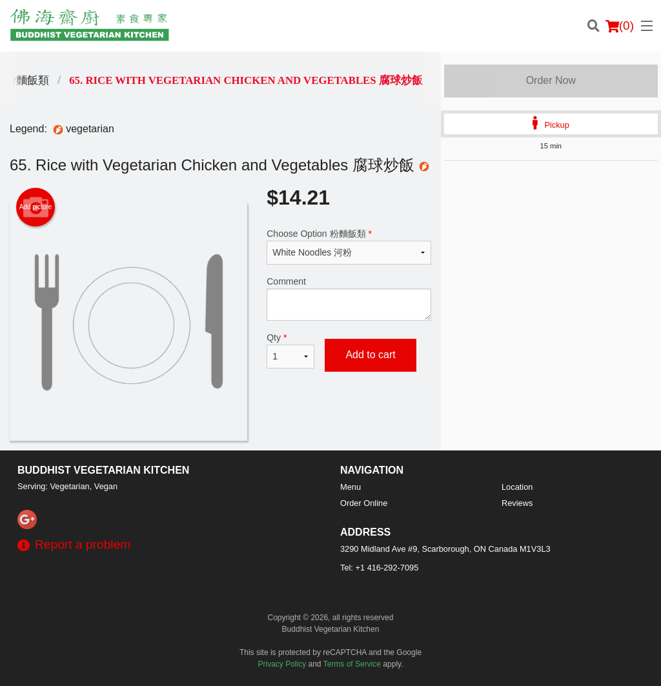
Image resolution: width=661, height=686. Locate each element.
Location (517, 487)
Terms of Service (352, 664)
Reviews (517, 503)
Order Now (551, 80)
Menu (350, 487)
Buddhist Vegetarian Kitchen (103, 470)
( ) (619, 25)
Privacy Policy (282, 664)
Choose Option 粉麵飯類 (349, 246)
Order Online (363, 503)
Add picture (35, 207)
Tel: (379, 567)
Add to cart (370, 354)
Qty (290, 350)
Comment (349, 298)
